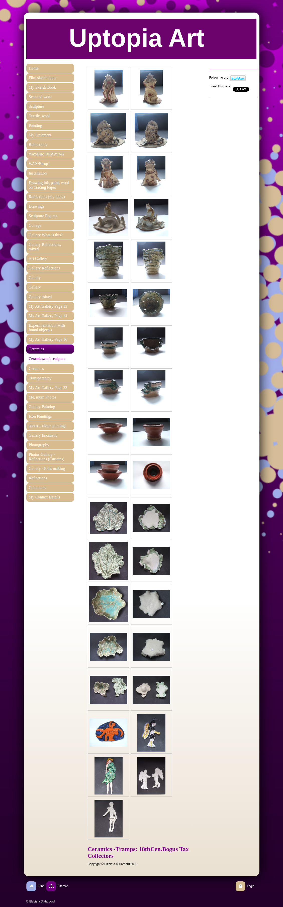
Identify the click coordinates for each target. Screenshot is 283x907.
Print (41, 886)
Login (250, 886)
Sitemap (62, 886)
